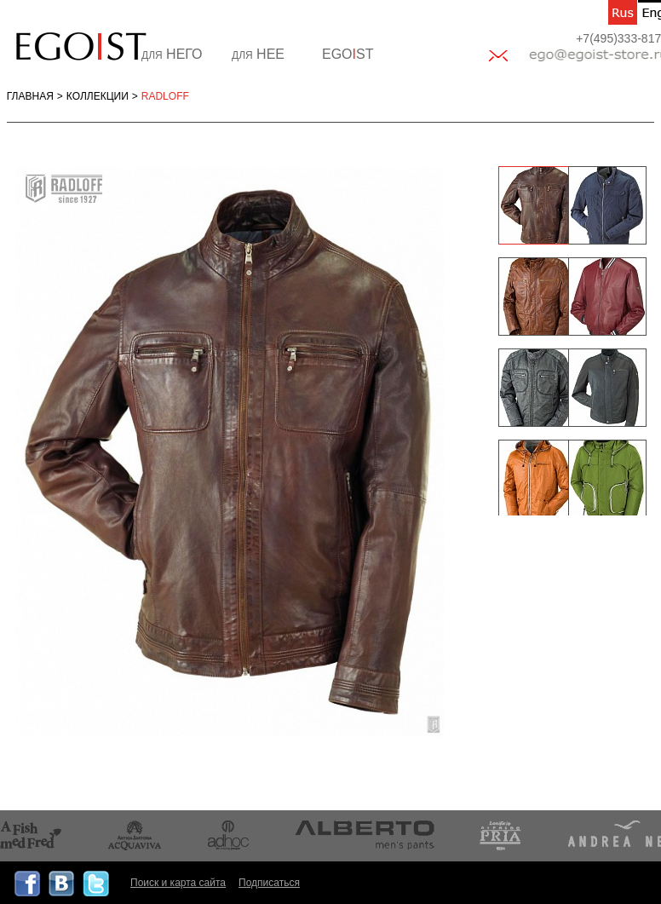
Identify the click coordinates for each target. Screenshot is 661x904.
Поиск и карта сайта (178, 883)
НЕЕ (258, 54)
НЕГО (172, 54)
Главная (30, 96)
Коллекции (97, 96)
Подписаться (269, 883)
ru (622, 12)
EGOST (347, 54)
